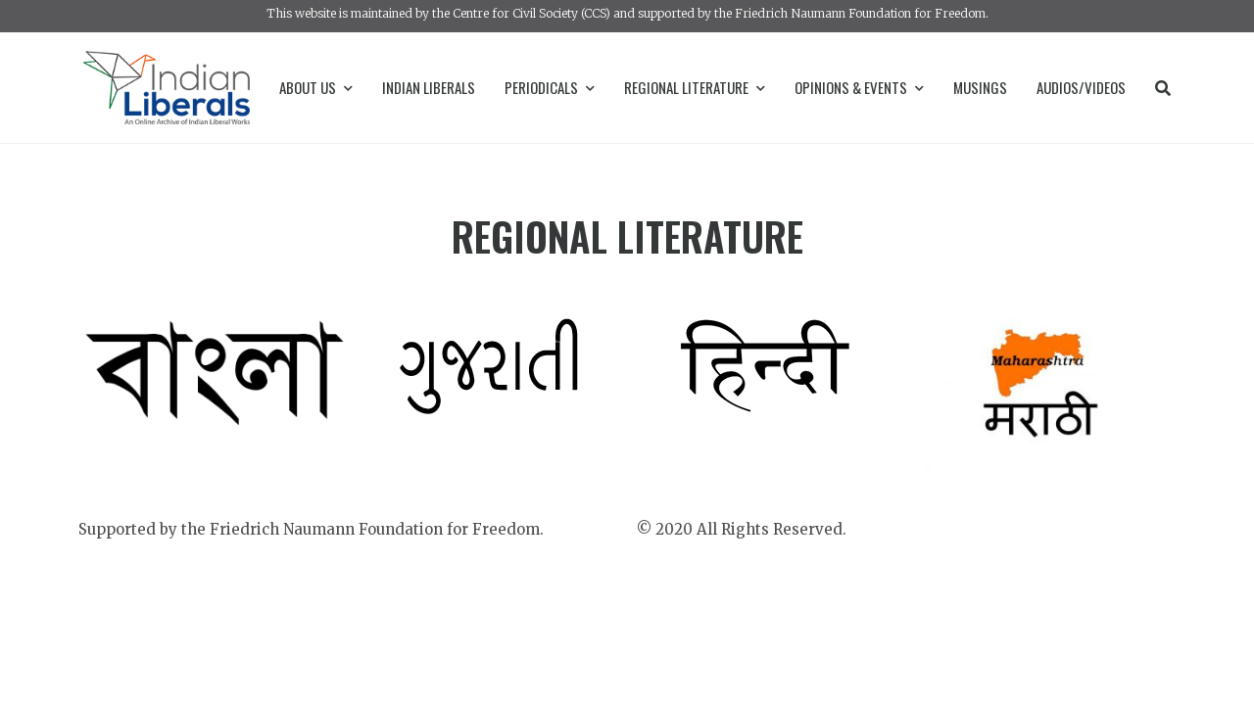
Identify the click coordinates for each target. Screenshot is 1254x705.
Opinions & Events (859, 87)
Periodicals (550, 87)
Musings (980, 87)
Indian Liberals (428, 87)
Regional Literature (694, 87)
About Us (316, 87)
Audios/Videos (1081, 87)
